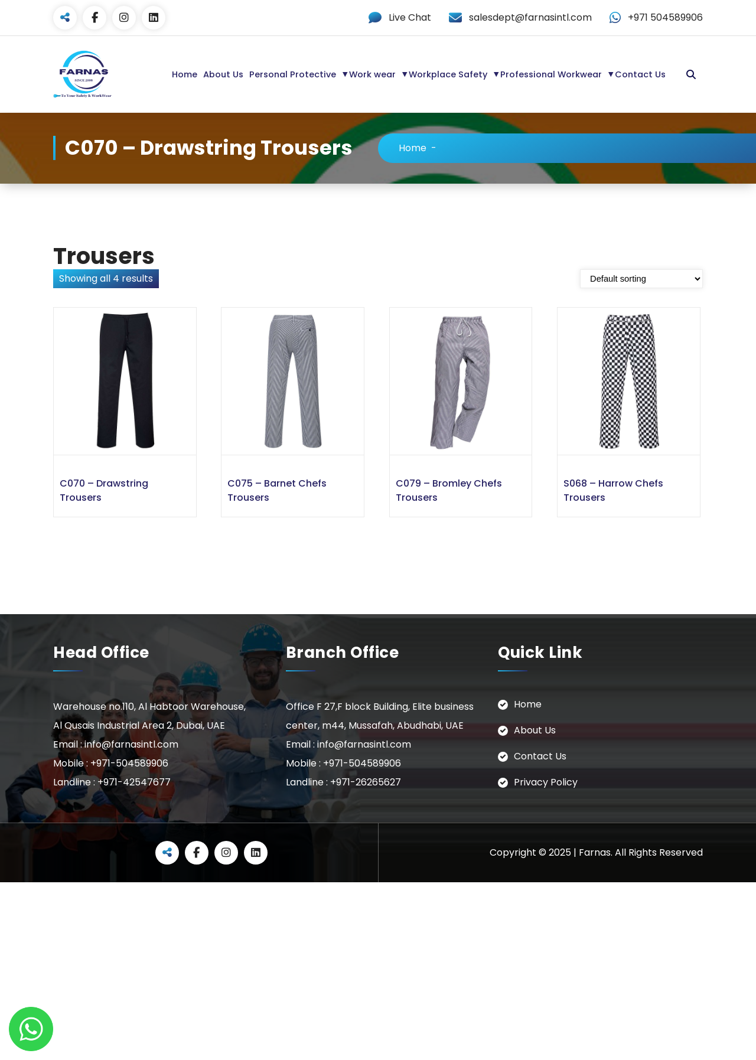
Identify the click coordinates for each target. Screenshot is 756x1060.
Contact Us (640, 74)
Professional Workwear (551, 74)
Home (184, 74)
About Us (223, 74)
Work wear (372, 74)
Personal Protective (292, 74)
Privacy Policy (546, 782)
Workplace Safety (448, 74)
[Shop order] (641, 278)
